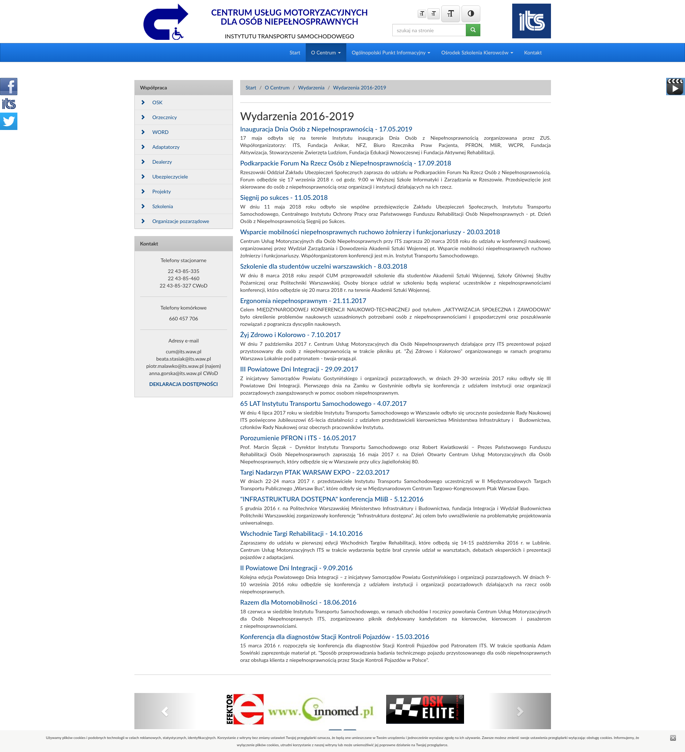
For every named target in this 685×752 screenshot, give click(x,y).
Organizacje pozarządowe (174, 221)
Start (294, 52)
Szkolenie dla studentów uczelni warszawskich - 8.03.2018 (323, 266)
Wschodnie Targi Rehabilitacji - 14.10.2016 (301, 533)
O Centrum (277, 87)
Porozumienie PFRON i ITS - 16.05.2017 (298, 438)
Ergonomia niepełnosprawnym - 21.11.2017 (303, 300)
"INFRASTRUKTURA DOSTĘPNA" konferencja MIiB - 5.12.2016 (331, 499)
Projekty (155, 191)
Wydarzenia (311, 87)
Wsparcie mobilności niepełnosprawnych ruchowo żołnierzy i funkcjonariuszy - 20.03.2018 (370, 232)
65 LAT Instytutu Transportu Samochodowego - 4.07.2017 (323, 403)
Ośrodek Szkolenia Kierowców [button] (477, 52)
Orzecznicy (158, 117)
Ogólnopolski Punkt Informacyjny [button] (391, 52)
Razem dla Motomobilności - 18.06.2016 (298, 602)
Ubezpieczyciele (164, 176)
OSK (151, 102)
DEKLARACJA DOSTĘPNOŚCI (183, 384)
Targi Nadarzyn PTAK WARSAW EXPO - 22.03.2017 (315, 472)
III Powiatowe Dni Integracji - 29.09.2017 (299, 369)
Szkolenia (156, 206)
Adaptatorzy (160, 147)
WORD (154, 132)
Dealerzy (156, 162)
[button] (165, 711)
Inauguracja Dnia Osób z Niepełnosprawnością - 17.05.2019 (326, 129)
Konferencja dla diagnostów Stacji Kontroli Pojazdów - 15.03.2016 (334, 636)
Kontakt (533, 52)
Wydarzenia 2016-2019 (359, 87)
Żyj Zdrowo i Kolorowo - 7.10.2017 (290, 335)
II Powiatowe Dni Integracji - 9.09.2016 (296, 568)
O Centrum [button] (326, 52)
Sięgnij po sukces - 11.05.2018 (284, 197)
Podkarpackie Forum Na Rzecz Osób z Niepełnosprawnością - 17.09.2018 (345, 163)
